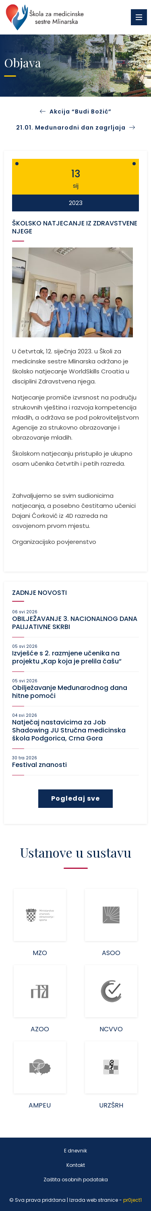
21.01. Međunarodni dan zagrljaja (75, 128)
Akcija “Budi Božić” (81, 112)
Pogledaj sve (75, 798)
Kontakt (75, 1165)
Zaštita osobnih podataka (75, 1179)
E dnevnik (75, 1150)
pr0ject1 (132, 1200)
